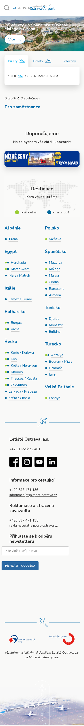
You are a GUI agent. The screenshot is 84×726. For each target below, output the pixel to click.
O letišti (10, 98)
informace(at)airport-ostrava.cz (33, 495)
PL (24, 8)
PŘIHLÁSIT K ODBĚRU (20, 566)
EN (19, 8)
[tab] (16, 61)
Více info (15, 39)
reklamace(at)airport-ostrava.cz (33, 526)
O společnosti (30, 98)
